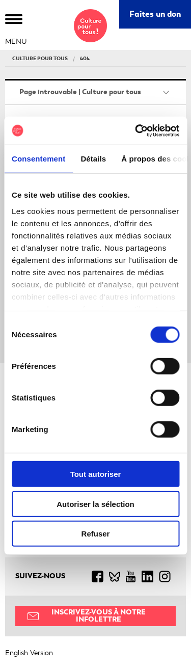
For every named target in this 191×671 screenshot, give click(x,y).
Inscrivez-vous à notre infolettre (98, 615)
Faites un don (155, 14)
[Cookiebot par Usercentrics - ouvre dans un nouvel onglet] (136, 130)
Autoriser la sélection (95, 503)
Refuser (95, 533)
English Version (29, 653)
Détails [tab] (93, 158)
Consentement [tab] (38, 158)
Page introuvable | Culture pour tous (80, 92)
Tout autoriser (95, 474)
